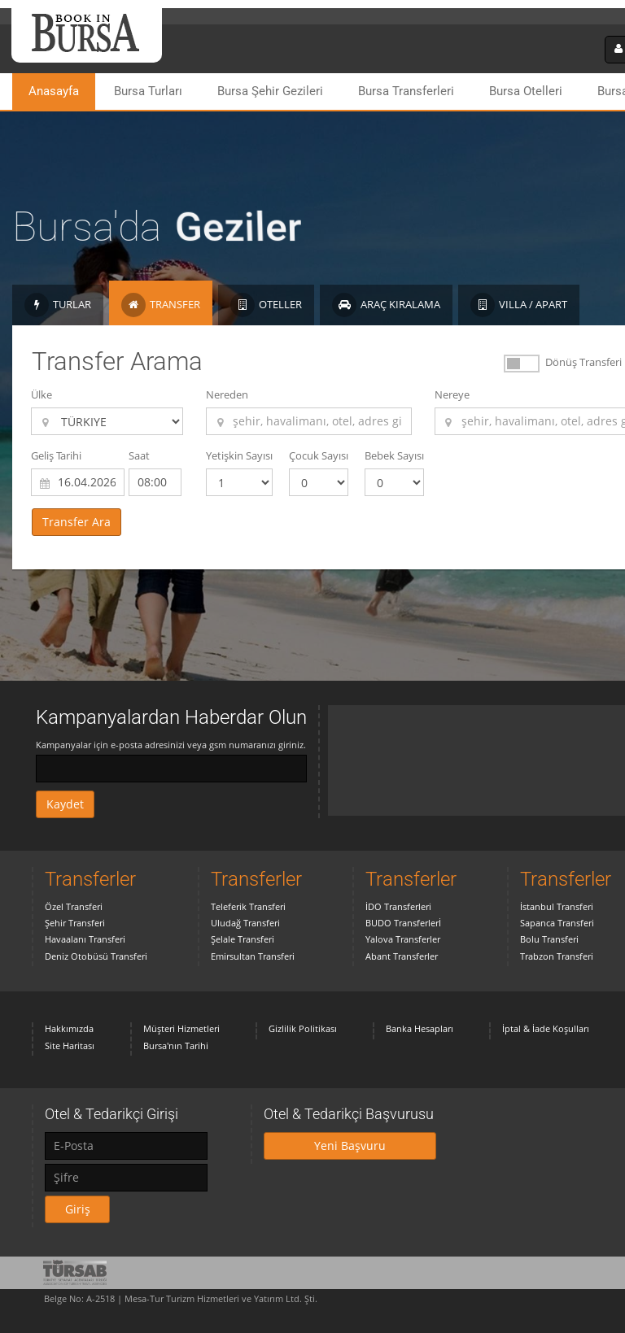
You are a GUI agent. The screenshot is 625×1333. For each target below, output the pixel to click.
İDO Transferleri (398, 906)
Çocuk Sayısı (318, 455)
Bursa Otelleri (525, 91)
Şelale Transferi (242, 939)
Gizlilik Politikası (303, 1028)
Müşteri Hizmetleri (181, 1028)
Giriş (77, 1209)
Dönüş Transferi (583, 362)
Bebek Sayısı (394, 455)
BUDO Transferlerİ (403, 923)
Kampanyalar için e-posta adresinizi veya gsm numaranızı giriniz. (171, 744)
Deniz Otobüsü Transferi (96, 956)
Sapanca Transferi (557, 923)
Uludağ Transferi (245, 923)
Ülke (41, 394)
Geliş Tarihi (56, 455)
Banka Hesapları (419, 1028)
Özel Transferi (74, 906)
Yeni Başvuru (350, 1145)
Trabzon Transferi (556, 956)
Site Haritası (69, 1045)
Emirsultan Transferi (253, 956)
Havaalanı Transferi (85, 939)
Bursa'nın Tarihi (175, 1045)
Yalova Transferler (402, 939)
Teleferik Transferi (248, 906)
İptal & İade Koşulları (545, 1028)
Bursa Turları (148, 91)
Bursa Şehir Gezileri (270, 91)
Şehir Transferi (75, 923)
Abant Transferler (401, 956)
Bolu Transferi (549, 939)
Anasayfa (53, 91)
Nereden (227, 394)
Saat (139, 455)
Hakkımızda (69, 1028)
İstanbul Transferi (556, 906)
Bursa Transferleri (406, 91)
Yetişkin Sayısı (239, 455)
